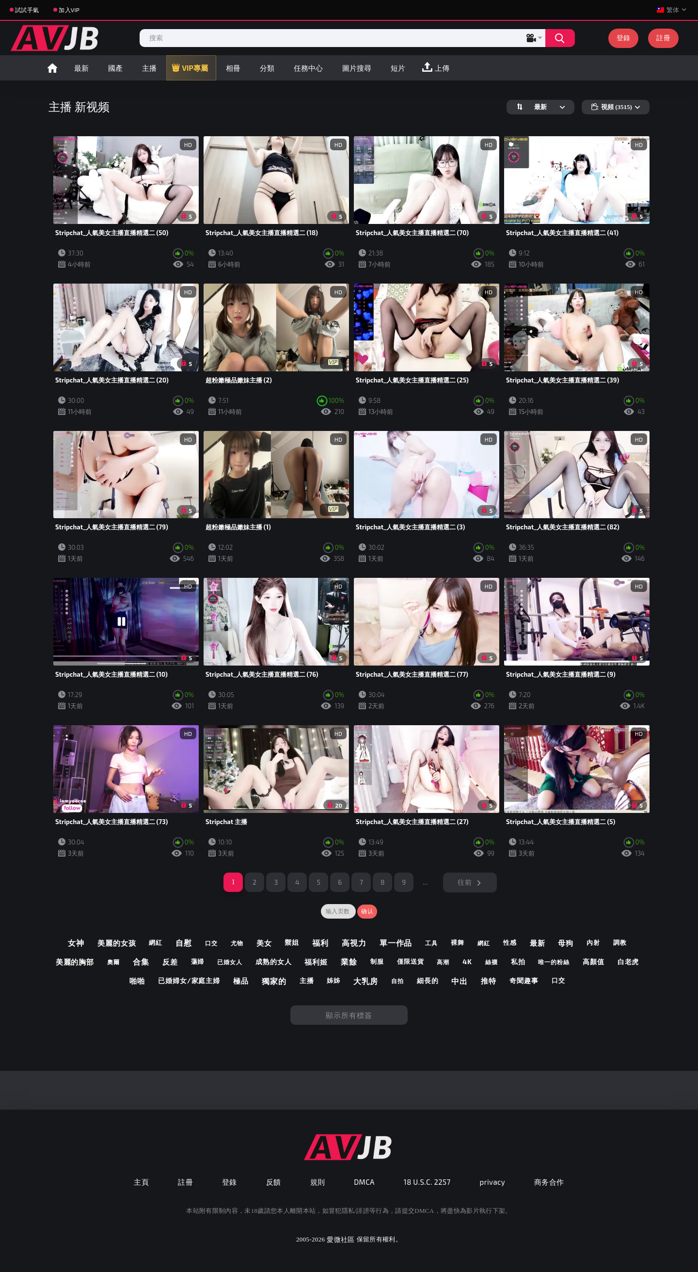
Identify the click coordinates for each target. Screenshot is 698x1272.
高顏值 (593, 962)
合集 (141, 961)
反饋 (273, 1181)
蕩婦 (198, 961)
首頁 (52, 67)
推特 (488, 980)
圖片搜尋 (356, 68)
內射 (593, 942)
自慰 (183, 942)
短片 (398, 68)
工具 (431, 942)
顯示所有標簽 (349, 1015)
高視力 (354, 942)
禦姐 (292, 942)
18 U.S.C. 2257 (427, 1181)
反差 (170, 961)
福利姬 (316, 961)
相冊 (233, 68)
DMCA (364, 1181)
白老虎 (628, 962)
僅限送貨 (410, 961)
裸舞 (457, 942)
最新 (81, 68)
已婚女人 (229, 961)
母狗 (565, 942)
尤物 (237, 942)
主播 (149, 68)
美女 (264, 942)
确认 (367, 911)
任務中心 (308, 68)
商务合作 (549, 1181)
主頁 (141, 1181)
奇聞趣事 (524, 981)
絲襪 (491, 961)
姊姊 (333, 980)
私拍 (518, 962)
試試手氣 (27, 9)
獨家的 (274, 981)
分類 (267, 68)
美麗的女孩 (116, 942)
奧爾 (113, 961)
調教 (620, 942)
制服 (377, 961)
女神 (76, 942)
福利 (320, 942)
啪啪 (137, 980)
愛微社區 (340, 1239)
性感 (510, 942)
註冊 (663, 37)
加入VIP (69, 9)
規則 (317, 1181)
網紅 (155, 942)
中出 (459, 981)
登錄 (624, 37)
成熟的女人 (273, 962)
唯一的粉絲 (554, 961)
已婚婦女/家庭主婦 (189, 981)
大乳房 (365, 981)
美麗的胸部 (75, 961)
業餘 (349, 961)
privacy (492, 1181)
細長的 (428, 981)
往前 (465, 882)
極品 (241, 980)
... (425, 882)
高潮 (443, 961)
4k (467, 962)
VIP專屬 (195, 68)
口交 (211, 942)
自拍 (397, 980)
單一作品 (396, 942)
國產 (115, 68)
